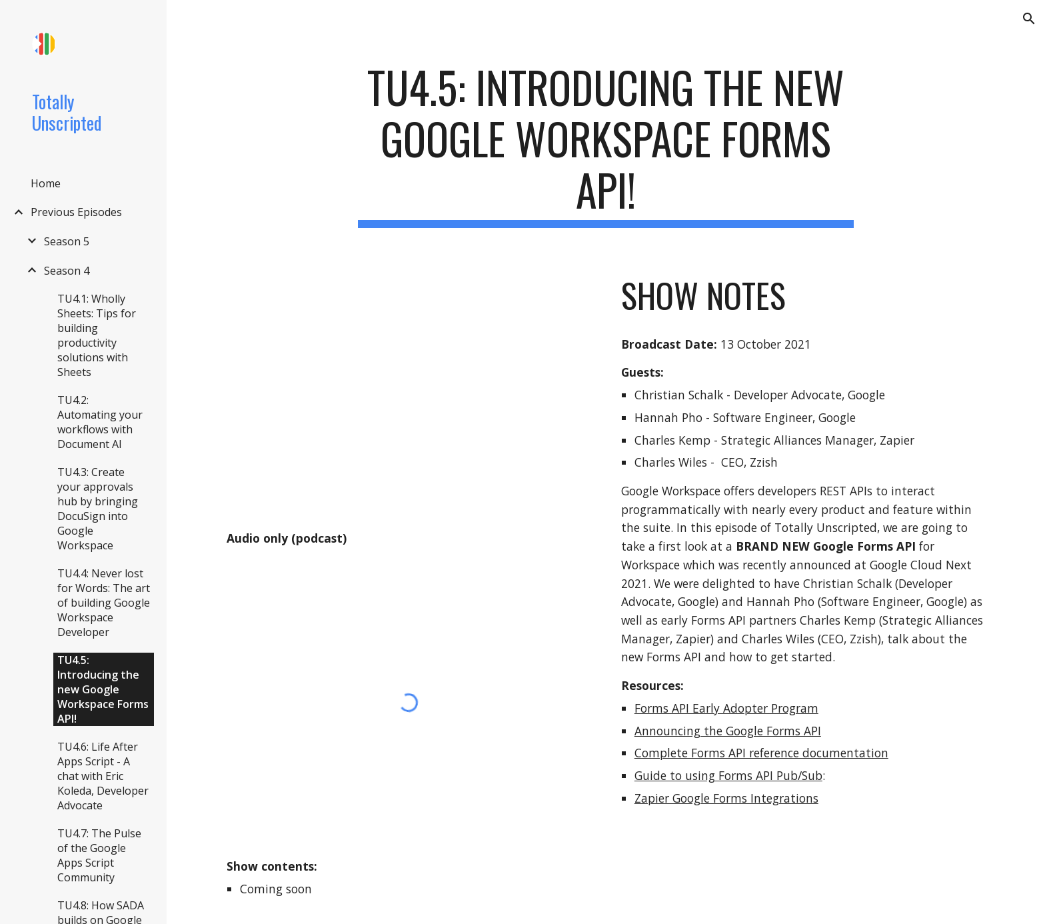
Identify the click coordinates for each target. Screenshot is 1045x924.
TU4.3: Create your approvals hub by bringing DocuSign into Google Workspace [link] (97, 509)
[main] (606, 144)
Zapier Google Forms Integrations (726, 798)
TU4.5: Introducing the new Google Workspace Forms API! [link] (103, 689)
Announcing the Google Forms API (727, 731)
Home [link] (46, 183)
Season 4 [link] (66, 270)
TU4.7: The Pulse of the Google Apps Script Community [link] (99, 855)
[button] (1029, 19)
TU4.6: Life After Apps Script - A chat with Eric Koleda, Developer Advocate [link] (103, 776)
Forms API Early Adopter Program (726, 708)
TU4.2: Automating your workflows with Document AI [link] (100, 422)
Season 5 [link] (66, 241)
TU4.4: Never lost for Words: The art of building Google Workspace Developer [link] (103, 602)
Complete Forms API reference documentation (761, 753)
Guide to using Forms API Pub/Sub (728, 775)
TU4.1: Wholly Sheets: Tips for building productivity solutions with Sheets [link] (96, 335)
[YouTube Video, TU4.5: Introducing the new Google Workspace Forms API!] (408, 392)
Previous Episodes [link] (76, 212)
